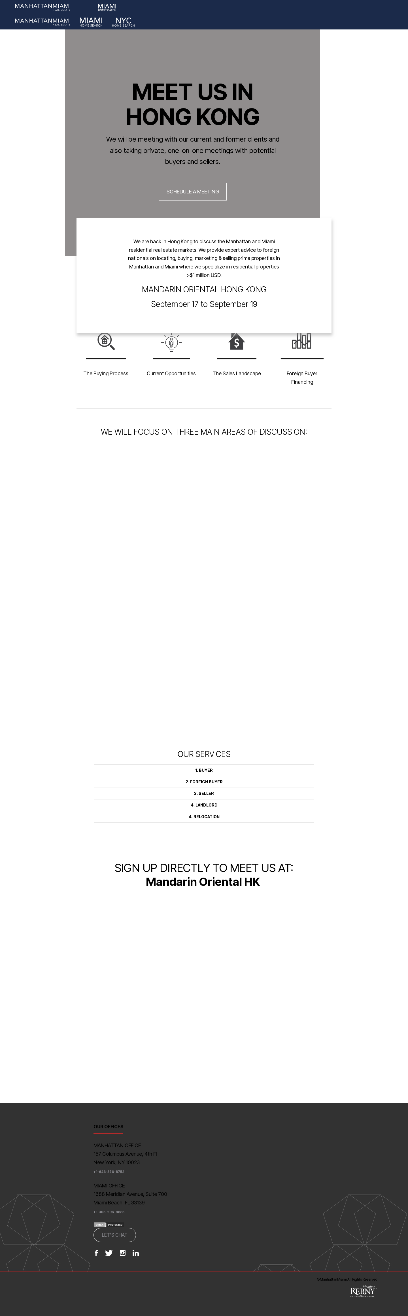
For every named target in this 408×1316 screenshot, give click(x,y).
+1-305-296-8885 (109, 1212)
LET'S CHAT (115, 1235)
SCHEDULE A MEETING (193, 192)
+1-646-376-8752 (109, 1172)
